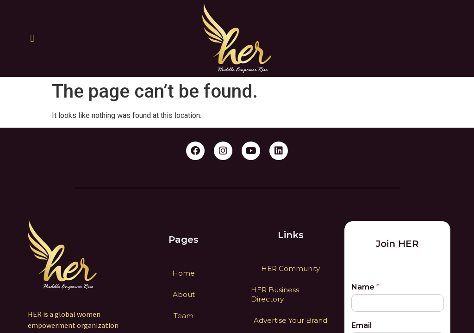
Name (365, 287)
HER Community (290, 268)
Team (183, 315)
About (184, 294)
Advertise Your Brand (290, 320)
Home (183, 273)
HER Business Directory (275, 294)
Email (361, 325)
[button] (32, 38)
